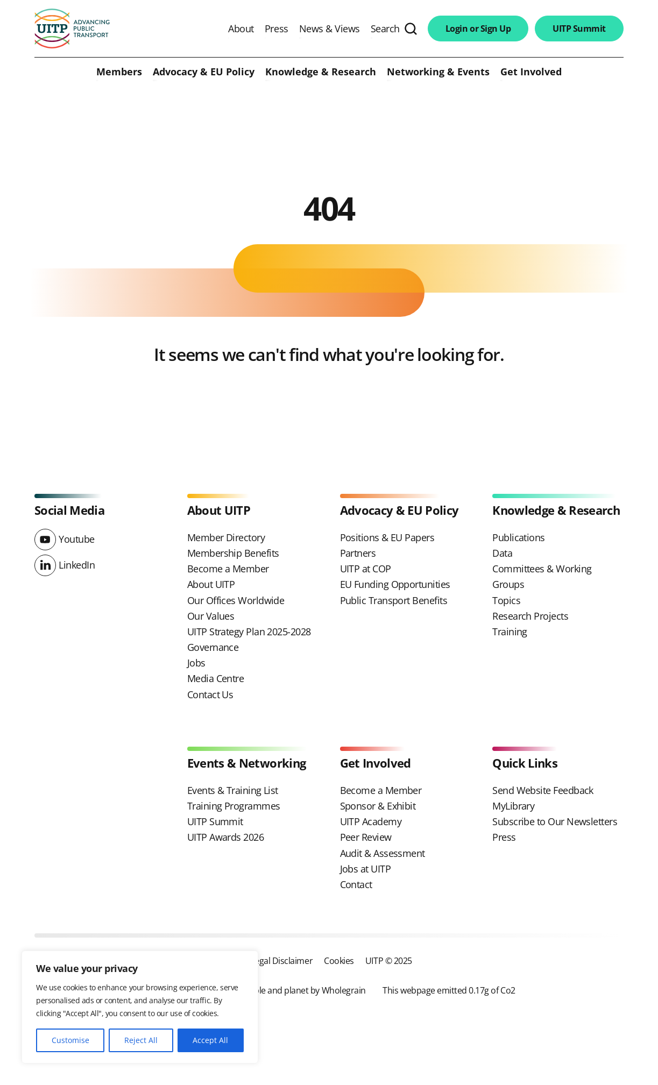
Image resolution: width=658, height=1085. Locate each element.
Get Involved (531, 72)
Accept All (210, 1040)
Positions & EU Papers (387, 537)
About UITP (211, 584)
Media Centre (215, 678)
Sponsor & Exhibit (378, 805)
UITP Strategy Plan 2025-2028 (249, 631)
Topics (506, 600)
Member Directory (226, 537)
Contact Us (210, 694)
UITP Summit (579, 28)
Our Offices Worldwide (236, 600)
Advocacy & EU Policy (203, 72)
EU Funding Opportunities (395, 584)
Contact (356, 884)
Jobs (196, 662)
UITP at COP (365, 568)
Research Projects (530, 615)
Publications (518, 537)
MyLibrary (513, 805)
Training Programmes (233, 805)
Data (502, 553)
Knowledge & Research (320, 72)
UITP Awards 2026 (225, 837)
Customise (70, 1040)
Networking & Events (438, 72)
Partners (358, 553)
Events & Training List (232, 790)
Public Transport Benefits (394, 600)
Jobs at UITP (365, 868)
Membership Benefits (233, 553)
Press (276, 28)
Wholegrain (344, 990)
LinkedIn (77, 564)
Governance (213, 647)
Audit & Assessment (382, 853)
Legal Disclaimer (282, 960)
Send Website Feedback (542, 790)
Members (119, 72)
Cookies (339, 960)
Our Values (211, 615)
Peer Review (366, 837)
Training (509, 631)
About (241, 28)
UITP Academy (371, 821)
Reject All (141, 1040)
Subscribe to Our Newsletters (554, 821)
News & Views (329, 28)
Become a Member (228, 568)
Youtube (77, 539)
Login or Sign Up (478, 28)
